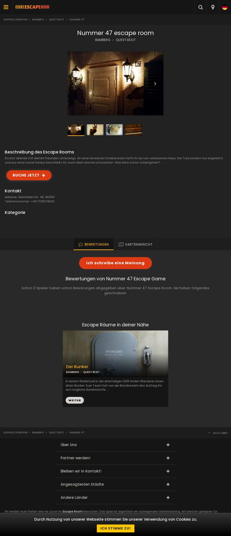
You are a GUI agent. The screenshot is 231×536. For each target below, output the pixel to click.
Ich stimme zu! (115, 528)
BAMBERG (102, 40)
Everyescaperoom (16, 19)
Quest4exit (56, 19)
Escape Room (73, 511)
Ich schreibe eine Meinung (115, 263)
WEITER (75, 400)
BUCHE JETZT (26, 175)
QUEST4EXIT (126, 40)
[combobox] (213, 7)
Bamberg (38, 19)
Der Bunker (77, 366)
